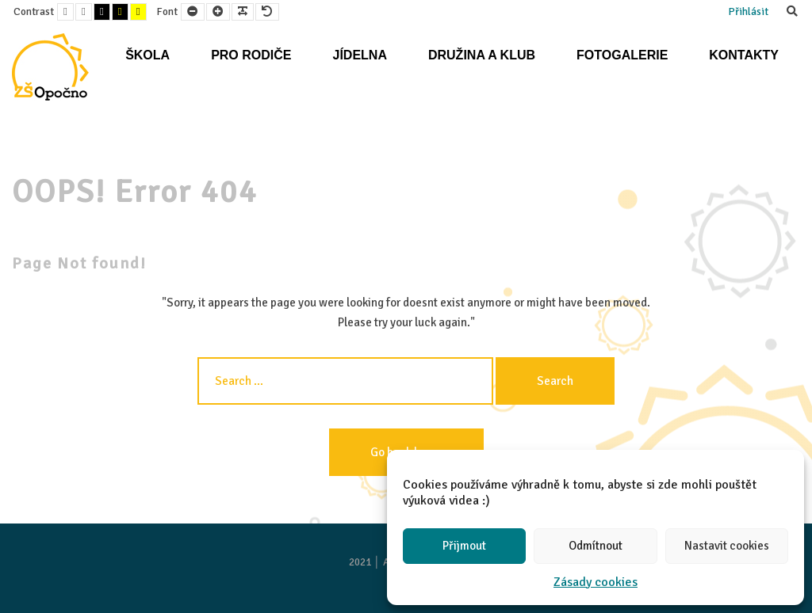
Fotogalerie (622, 55)
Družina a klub (481, 55)
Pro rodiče (251, 55)
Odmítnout (595, 546)
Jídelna (359, 55)
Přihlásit (748, 11)
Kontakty (744, 55)
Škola (147, 55)
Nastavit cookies (726, 546)
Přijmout (464, 546)
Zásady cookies (595, 582)
